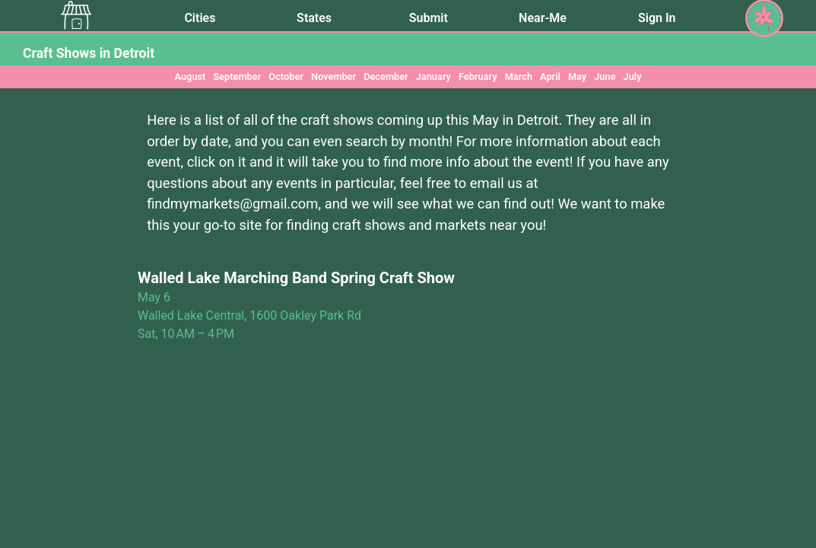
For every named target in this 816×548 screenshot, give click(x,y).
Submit (428, 18)
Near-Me (543, 18)
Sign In (656, 18)
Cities (199, 18)
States (314, 18)
